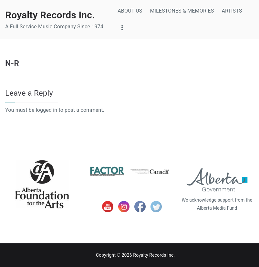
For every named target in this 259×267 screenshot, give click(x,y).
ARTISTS (232, 11)
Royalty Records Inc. (50, 15)
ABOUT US (130, 11)
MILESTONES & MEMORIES (182, 11)
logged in (46, 110)
